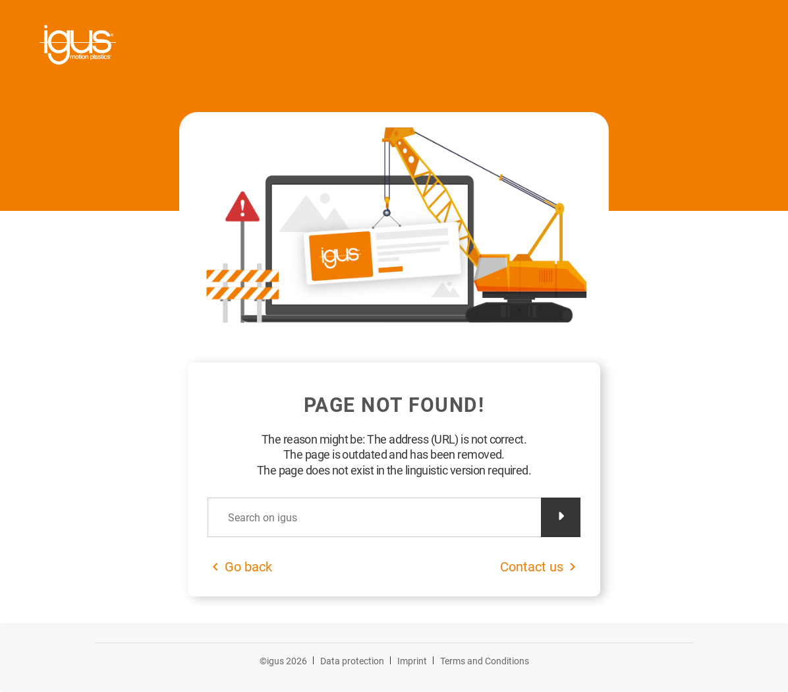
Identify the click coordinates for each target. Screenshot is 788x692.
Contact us (531, 567)
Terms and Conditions (484, 661)
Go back (248, 567)
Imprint (412, 661)
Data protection (352, 661)
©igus (283, 661)
